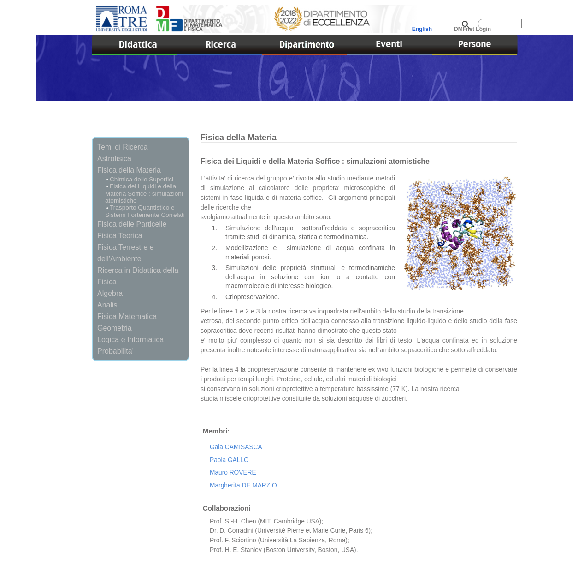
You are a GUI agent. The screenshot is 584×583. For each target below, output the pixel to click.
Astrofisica (114, 158)
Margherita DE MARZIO (243, 485)
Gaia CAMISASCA (236, 447)
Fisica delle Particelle (131, 224)
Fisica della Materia (129, 170)
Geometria (114, 328)
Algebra (110, 293)
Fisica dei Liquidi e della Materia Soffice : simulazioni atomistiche (144, 193)
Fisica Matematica (127, 316)
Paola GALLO (229, 460)
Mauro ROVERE (233, 472)
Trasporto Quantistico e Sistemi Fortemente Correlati (145, 211)
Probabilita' (115, 351)
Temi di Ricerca (122, 147)
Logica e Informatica (130, 339)
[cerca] (500, 23)
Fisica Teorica (119, 235)
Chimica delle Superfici (141, 179)
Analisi (108, 305)
